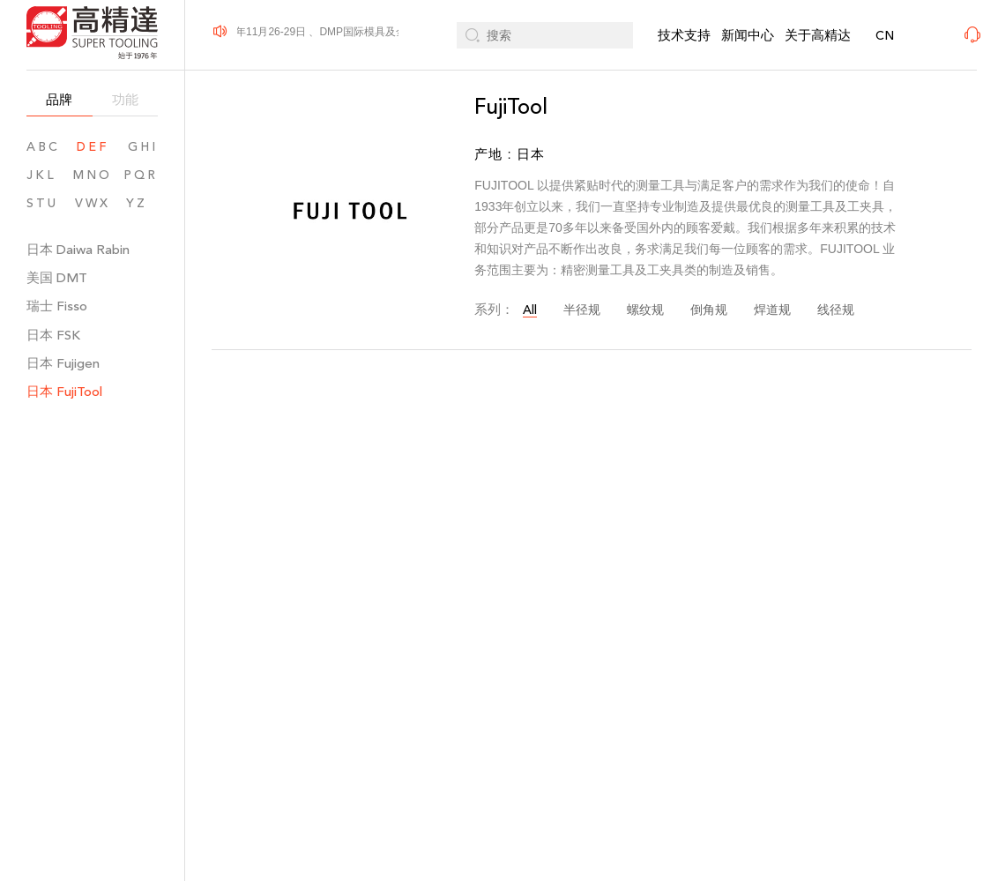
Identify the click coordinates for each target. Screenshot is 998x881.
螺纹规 (645, 309)
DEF (92, 146)
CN (884, 35)
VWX (92, 203)
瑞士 (56, 305)
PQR (140, 175)
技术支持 (684, 34)
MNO (92, 175)
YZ (142, 203)
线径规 (835, 309)
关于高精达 (818, 34)
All (530, 309)
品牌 (59, 99)
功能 (125, 99)
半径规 (581, 309)
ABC (43, 146)
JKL (41, 175)
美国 (56, 277)
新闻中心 (747, 34)
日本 (78, 249)
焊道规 (772, 309)
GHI (143, 146)
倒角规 (708, 309)
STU (42, 203)
